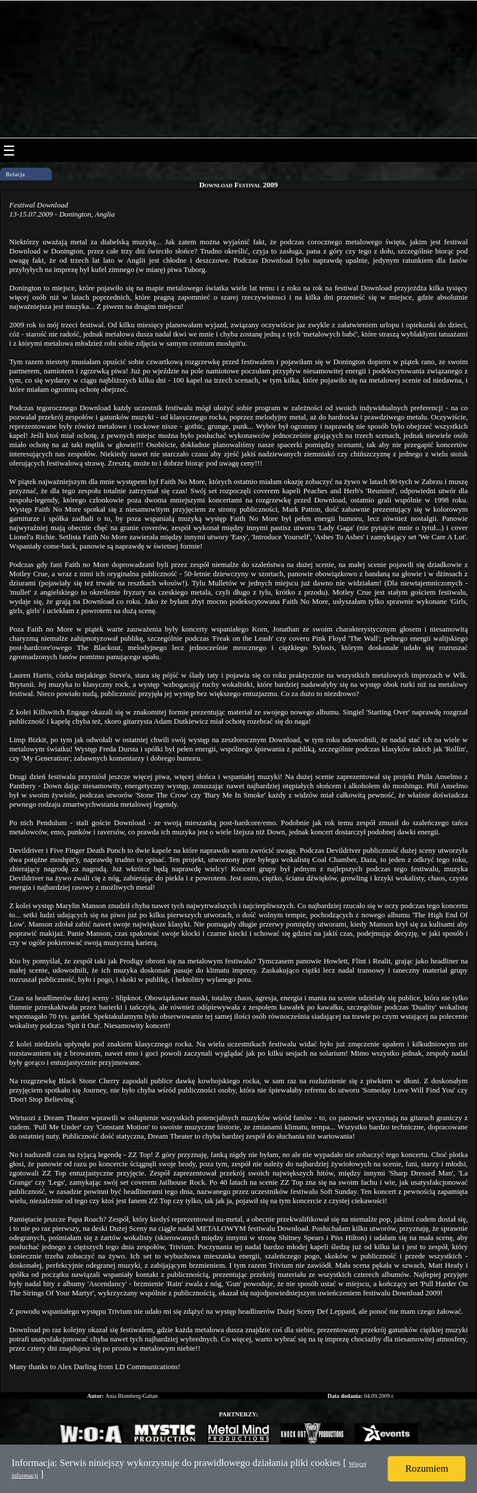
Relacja (15, 174)
